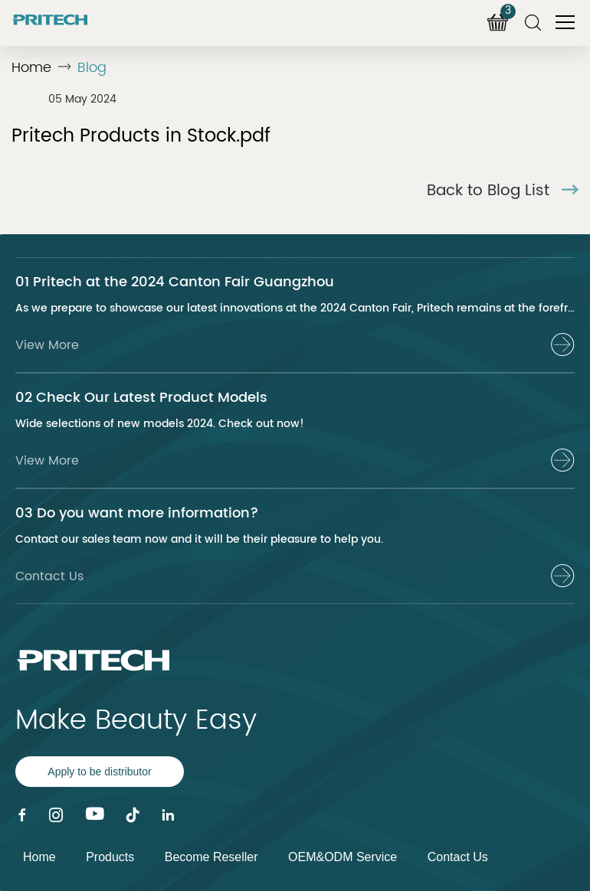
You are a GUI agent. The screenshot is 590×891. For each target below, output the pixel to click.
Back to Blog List (503, 191)
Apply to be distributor (99, 771)
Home (31, 68)
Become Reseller (211, 856)
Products (110, 856)
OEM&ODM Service (342, 856)
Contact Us (458, 856)
